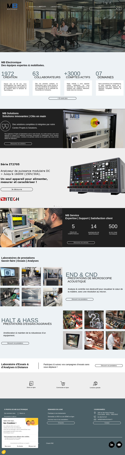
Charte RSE (49, 443)
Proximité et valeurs (10, 416)
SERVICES (69, 6)
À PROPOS (80, 6)
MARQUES (42, 6)
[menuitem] (110, 2)
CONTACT (98, 3)
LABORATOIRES (56, 6)
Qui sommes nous (9, 413)
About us (22, 413)
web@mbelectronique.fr (105, 419)
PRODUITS (32, 6)
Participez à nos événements (57, 413)
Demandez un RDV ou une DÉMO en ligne (61, 416)
